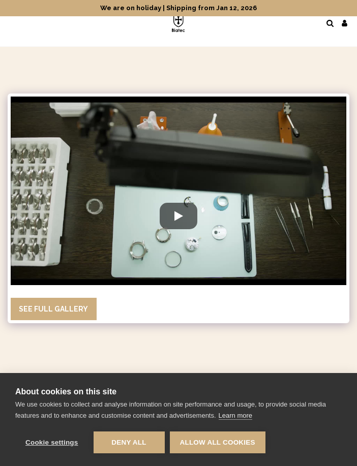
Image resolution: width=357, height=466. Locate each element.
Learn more (235, 415)
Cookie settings (51, 442)
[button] (11, 23)
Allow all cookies (217, 442)
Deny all (128, 442)
